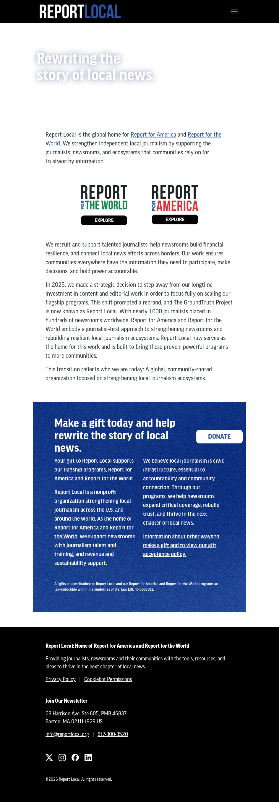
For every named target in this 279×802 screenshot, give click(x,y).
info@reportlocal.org (67, 734)
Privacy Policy (61, 679)
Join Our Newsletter (66, 701)
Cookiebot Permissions (108, 679)
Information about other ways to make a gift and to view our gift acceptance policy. (181, 545)
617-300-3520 (113, 734)
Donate (219, 436)
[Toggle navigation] (234, 11)
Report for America (153, 134)
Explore (104, 220)
